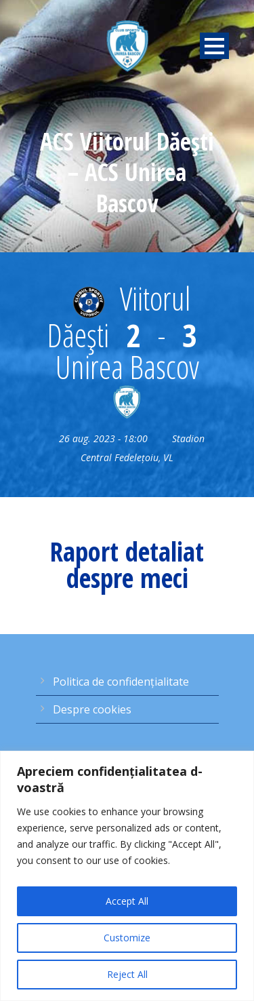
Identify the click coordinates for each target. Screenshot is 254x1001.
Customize (127, 937)
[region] (127, 876)
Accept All (127, 901)
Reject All (127, 974)
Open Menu (214, 46)
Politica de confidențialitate (121, 681)
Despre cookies (92, 709)
